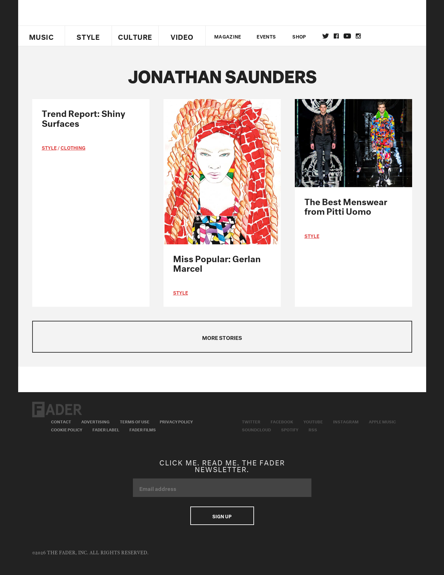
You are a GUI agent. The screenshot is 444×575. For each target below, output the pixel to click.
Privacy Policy (176, 421)
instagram (358, 36)
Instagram (346, 421)
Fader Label (105, 429)
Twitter (325, 36)
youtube (347, 36)
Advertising (95, 421)
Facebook (282, 421)
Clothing (73, 147)
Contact (61, 421)
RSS (313, 429)
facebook (336, 36)
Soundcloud (256, 429)
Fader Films (142, 429)
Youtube (313, 421)
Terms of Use (134, 421)
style (49, 147)
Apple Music (382, 421)
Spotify (289, 429)
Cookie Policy (66, 429)
